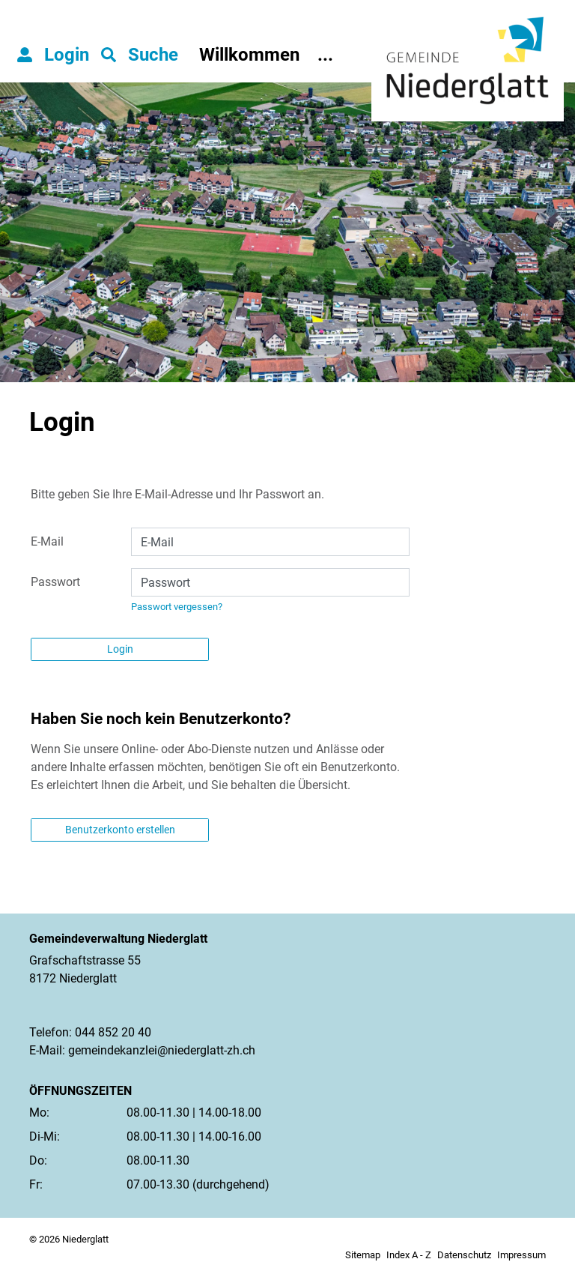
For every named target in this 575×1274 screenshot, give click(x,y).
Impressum (521, 1255)
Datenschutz (464, 1255)
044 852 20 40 (113, 1032)
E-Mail (47, 541)
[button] (139, 54)
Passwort (55, 582)
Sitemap (362, 1255)
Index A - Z (408, 1255)
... (325, 54)
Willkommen (249, 54)
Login (120, 649)
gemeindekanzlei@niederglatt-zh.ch (161, 1050)
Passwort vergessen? (176, 606)
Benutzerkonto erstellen (120, 830)
